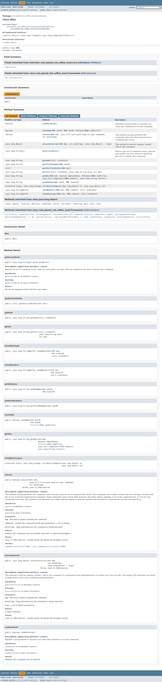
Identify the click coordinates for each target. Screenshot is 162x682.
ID (6, 78)
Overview (5, 3)
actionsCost (11, 214)
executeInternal (50, 144)
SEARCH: (132, 7)
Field (19, 10)
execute (46, 134)
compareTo (99, 214)
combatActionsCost (83, 214)
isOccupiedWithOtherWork (66, 217)
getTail (46, 172)
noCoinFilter (15, 78)
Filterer (80, 131)
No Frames (39, 7)
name (86, 217)
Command (6, 35)
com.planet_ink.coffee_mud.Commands (28, 16)
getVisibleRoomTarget (15, 217)
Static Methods (28, 116)
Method (33, 10)
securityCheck (143, 217)
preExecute (109, 217)
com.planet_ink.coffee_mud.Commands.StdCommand (30, 27)
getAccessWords (50, 151)
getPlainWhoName (50, 164)
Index (46, 3)
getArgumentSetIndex (125, 214)
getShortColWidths (52, 168)
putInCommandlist (125, 217)
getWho (46, 176)
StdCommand (16, 50)
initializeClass (44, 217)
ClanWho (6, 42)
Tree (29, 3)
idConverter (11, 67)
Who (6, 102)
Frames (31, 7)
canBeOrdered (49, 124)
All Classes (54, 7)
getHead (46, 160)
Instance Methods (48, 116)
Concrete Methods (69, 116)
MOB (53, 131)
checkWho (47, 131)
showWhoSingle (49, 194)
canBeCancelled (26, 214)
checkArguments (43, 214)
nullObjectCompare (52, 186)
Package (13, 3)
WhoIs (13, 42)
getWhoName (48, 182)
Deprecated (37, 3)
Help (52, 3)
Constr (26, 10)
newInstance (96, 217)
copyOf (109, 214)
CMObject (15, 35)
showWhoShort (49, 190)
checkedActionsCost (62, 214)
